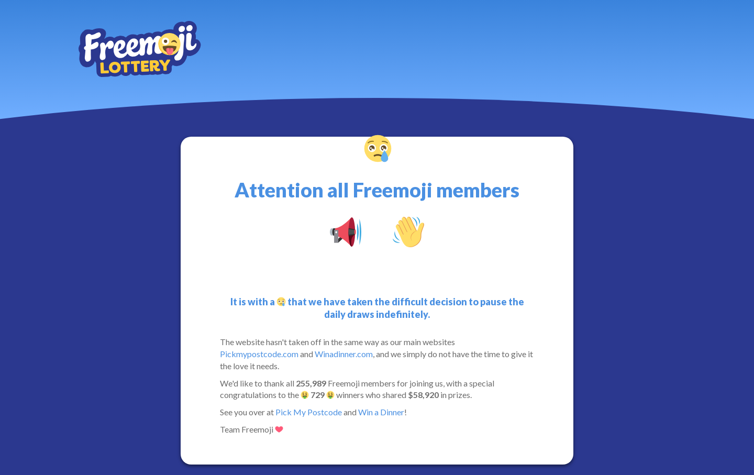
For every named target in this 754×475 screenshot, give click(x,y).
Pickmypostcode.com (259, 354)
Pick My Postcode (308, 412)
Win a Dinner (381, 412)
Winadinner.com (344, 354)
